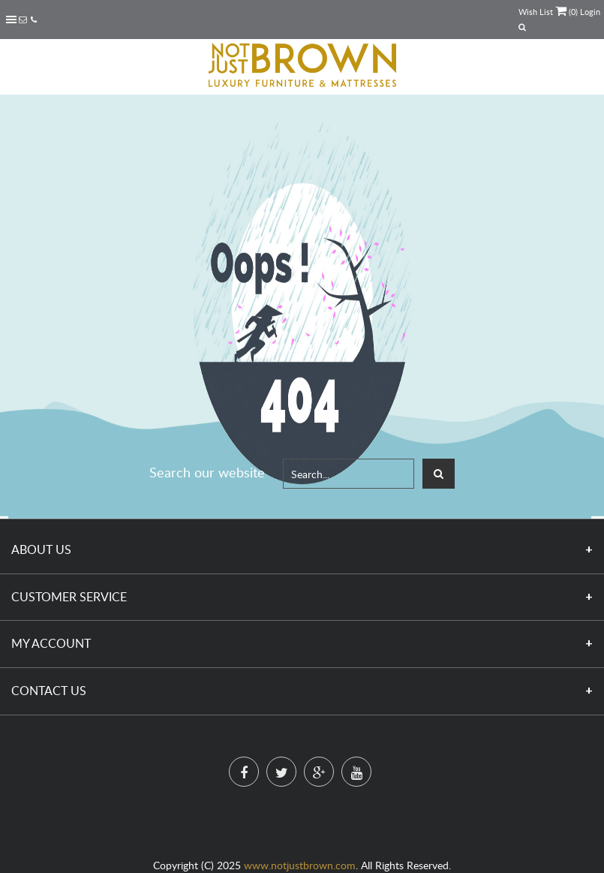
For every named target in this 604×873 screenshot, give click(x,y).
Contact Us (48, 690)
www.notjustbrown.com (300, 865)
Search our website (207, 472)
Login (590, 12)
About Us (41, 549)
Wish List (535, 12)
